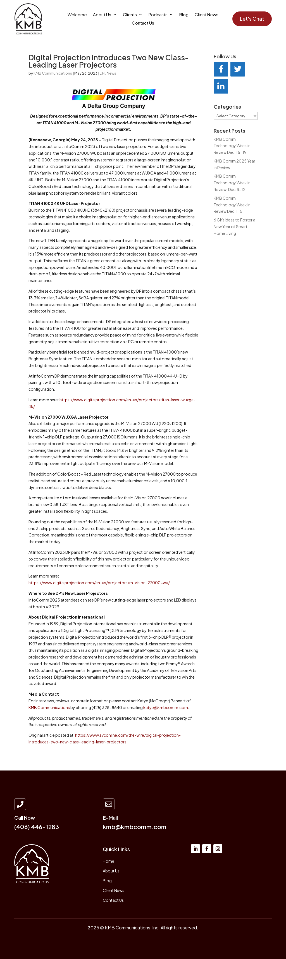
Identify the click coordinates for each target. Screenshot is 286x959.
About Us (102, 15)
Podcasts (158, 15)
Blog (184, 15)
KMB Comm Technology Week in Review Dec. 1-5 (232, 204)
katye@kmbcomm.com (165, 707)
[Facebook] (221, 69)
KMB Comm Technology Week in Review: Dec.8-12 (232, 182)
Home (108, 860)
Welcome (77, 15)
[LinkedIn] (221, 86)
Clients (130, 15)
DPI (102, 73)
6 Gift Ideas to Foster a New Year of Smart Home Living (234, 226)
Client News (206, 15)
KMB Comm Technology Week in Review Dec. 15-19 (232, 146)
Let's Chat (252, 18)
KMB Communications (53, 73)
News (111, 73)
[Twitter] (237, 69)
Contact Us (143, 23)
